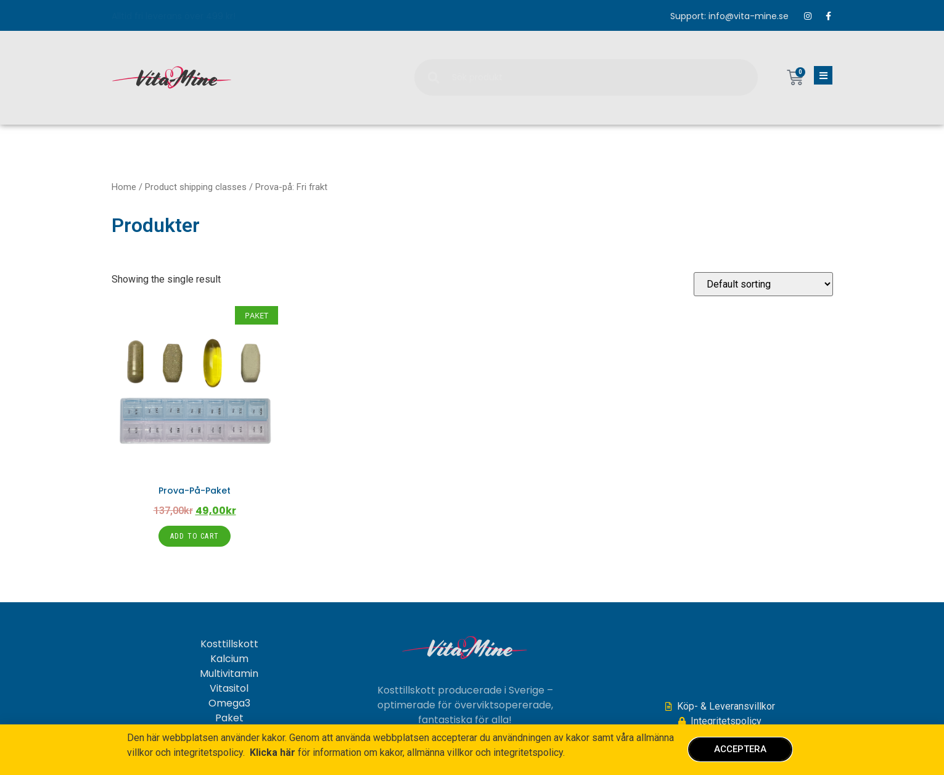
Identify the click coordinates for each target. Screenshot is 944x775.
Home (124, 187)
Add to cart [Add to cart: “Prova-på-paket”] (194, 536)
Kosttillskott (229, 644)
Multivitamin (229, 674)
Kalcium (229, 659)
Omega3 (229, 703)
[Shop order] (763, 284)
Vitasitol (229, 689)
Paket (229, 718)
